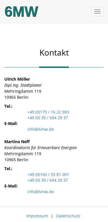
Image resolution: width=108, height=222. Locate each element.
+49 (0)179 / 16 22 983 (48, 112)
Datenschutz (68, 216)
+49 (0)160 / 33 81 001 (48, 174)
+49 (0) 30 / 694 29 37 (47, 117)
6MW (21, 11)
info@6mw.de (40, 129)
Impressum (37, 216)
